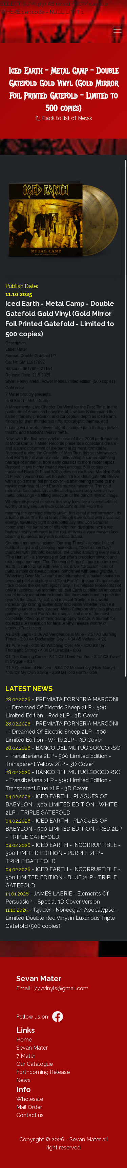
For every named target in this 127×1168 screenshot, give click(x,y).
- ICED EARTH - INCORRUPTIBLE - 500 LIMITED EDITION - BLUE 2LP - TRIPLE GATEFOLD (63, 877)
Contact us (30, 1115)
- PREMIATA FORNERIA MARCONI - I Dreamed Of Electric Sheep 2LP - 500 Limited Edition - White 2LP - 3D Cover (61, 731)
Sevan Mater (32, 1048)
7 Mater (25, 1056)
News (23, 1080)
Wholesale (29, 1099)
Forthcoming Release (43, 1072)
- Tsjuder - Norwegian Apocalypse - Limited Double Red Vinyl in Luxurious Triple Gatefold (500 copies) (61, 918)
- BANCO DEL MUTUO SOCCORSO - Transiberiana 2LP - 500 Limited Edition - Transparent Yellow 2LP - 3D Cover (63, 756)
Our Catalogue (34, 1064)
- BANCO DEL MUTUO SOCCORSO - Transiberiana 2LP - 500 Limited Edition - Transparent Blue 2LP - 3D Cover (63, 780)
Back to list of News (63, 118)
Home (24, 1039)
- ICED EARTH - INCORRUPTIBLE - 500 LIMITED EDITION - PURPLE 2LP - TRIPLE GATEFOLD (63, 853)
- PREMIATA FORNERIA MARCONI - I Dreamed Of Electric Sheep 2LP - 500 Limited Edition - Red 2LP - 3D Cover (61, 707)
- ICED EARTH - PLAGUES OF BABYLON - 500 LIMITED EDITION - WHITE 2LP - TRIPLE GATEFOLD (61, 804)
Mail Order (29, 1107)
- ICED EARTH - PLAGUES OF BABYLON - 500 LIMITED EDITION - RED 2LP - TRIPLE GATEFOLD (63, 829)
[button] (117, 29)
